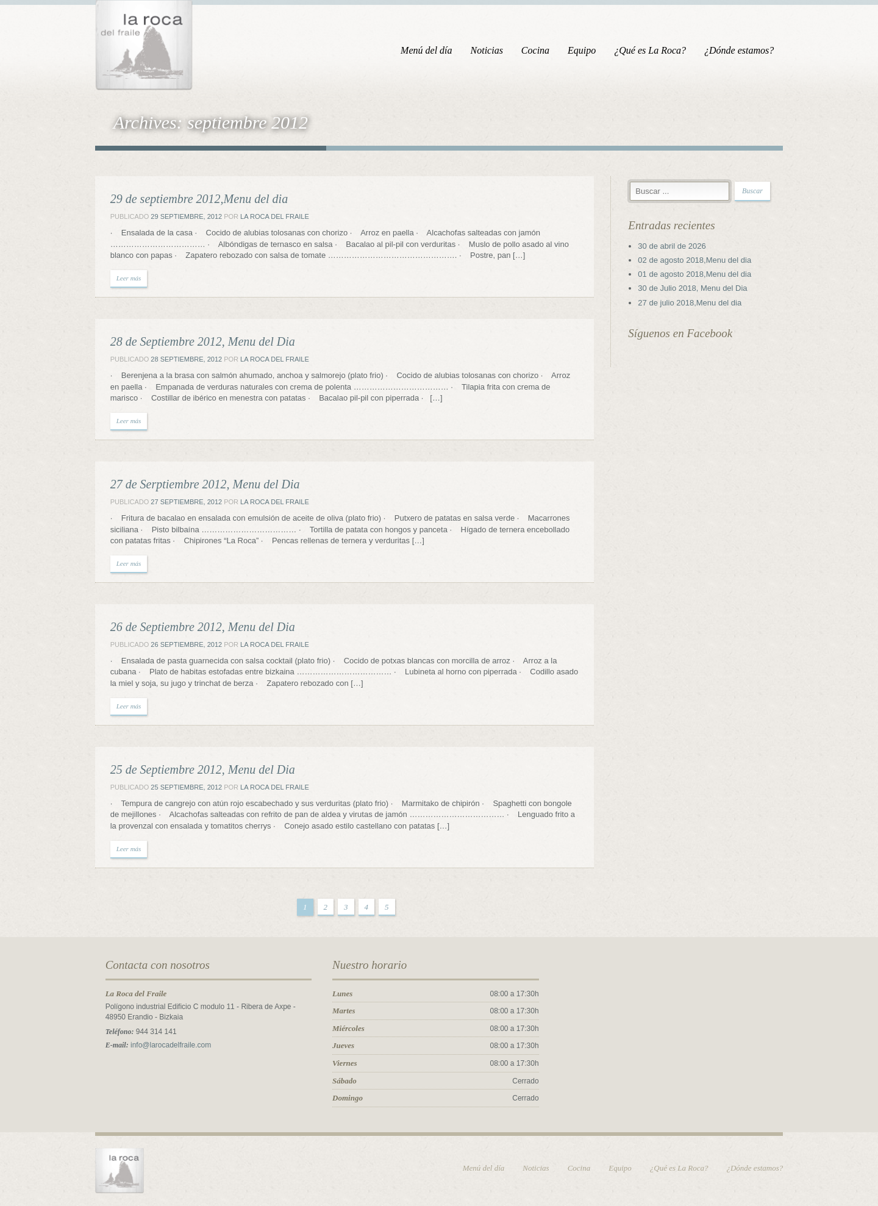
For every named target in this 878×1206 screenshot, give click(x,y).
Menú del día (429, 50)
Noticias (490, 50)
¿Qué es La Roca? (654, 50)
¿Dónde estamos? (742, 50)
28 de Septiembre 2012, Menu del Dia (199, 342)
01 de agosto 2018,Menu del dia (697, 274)
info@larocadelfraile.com (167, 1045)
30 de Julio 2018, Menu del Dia (694, 288)
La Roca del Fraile (271, 217)
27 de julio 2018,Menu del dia (692, 303)
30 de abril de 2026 (674, 246)
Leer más (125, 278)
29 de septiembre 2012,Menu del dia (195, 199)
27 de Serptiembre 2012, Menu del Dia (201, 484)
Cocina (539, 50)
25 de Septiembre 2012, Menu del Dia (199, 770)
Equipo (585, 50)
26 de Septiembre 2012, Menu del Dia (199, 627)
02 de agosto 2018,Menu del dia (697, 260)
